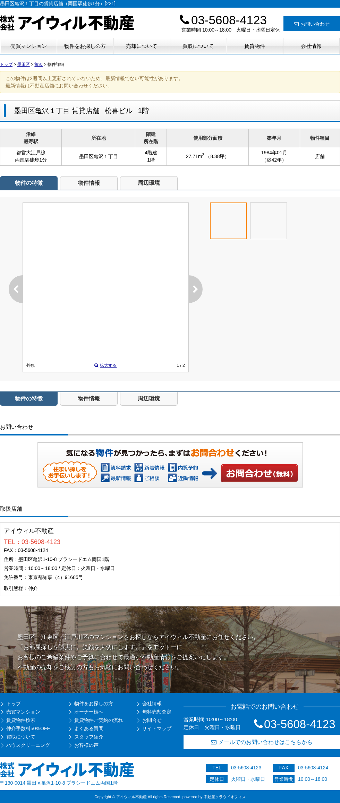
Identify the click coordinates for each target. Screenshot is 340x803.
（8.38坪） (217, 156)
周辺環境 (149, 183)
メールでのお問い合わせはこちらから (262, 742)
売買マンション (28, 46)
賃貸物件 (254, 46)
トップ (13, 703)
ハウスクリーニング (28, 745)
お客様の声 (86, 745)
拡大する (105, 365)
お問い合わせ (312, 24)
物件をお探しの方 (85, 46)
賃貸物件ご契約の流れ (98, 720)
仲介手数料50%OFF (28, 728)
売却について (141, 46)
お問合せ (152, 720)
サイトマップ (156, 728)
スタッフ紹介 (88, 737)
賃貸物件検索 (20, 720)
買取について (198, 46)
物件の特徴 (29, 183)
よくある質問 (88, 728)
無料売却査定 (156, 712)
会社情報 (311, 46)
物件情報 (89, 183)
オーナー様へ (88, 712)
